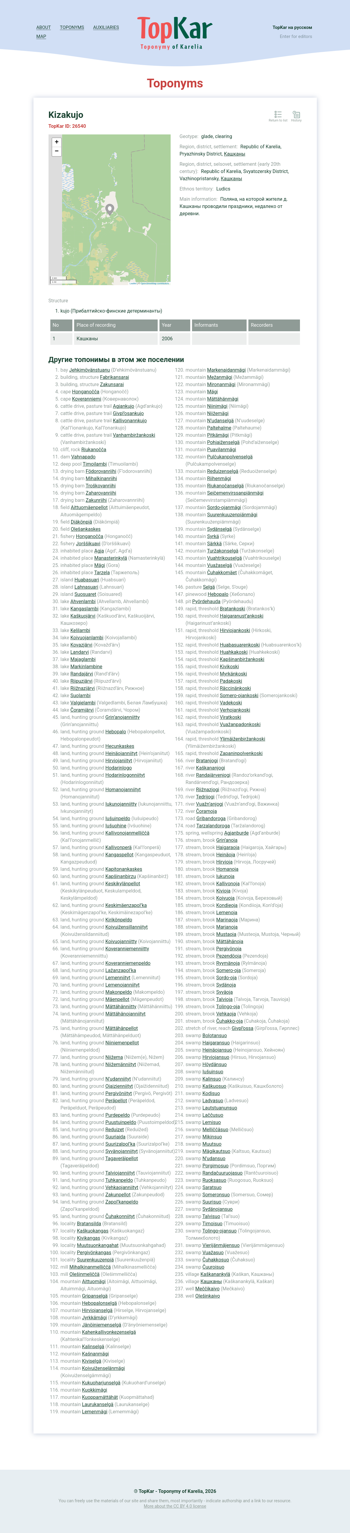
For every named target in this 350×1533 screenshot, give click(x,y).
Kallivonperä (118, 847)
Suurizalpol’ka (120, 1144)
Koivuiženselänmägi (103, 1368)
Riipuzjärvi (82, 681)
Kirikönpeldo (118, 920)
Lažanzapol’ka (120, 970)
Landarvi (80, 652)
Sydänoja (226, 985)
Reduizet (114, 1129)
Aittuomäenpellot (89, 507)
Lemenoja (226, 912)
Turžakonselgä (222, 551)
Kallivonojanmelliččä (127, 833)
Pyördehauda (206, 601)
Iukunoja (225, 876)
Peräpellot (116, 1100)
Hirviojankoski (235, 630)
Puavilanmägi (221, 449)
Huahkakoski (234, 652)
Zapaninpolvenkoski (241, 753)
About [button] (43, 27)
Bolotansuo (214, 1035)
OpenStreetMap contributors (154, 283)
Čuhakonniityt (119, 1216)
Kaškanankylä (215, 1274)
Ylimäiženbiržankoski (242, 739)
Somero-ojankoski (239, 695)
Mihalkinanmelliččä (90, 1267)
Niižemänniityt (120, 1064)
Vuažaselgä (219, 565)
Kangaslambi (85, 609)
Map (41, 36)
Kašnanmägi (95, 1354)
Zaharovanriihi (101, 493)
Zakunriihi (96, 500)
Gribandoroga (211, 818)
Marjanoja (227, 927)
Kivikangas (88, 1238)
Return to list (278, 120)
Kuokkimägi (94, 1390)
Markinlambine (86, 666)
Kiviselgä (91, 1361)
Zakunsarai (112, 384)
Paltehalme (219, 428)
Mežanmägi (219, 377)
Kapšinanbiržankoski (242, 659)
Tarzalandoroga (213, 826)
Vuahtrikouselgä (224, 558)
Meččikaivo (207, 1289)
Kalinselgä (93, 1346)
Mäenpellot (117, 999)
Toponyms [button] (72, 27)
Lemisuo (211, 1122)
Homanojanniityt (122, 789)
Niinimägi (217, 406)
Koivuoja (225, 898)
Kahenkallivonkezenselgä (109, 1332)
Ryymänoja (228, 963)
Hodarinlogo (118, 768)
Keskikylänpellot (122, 883)
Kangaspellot (119, 855)
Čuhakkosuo (215, 1260)
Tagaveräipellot (121, 1158)
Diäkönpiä (81, 522)
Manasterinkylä (110, 558)
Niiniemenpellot (122, 1043)
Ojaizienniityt (119, 1086)
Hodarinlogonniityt (125, 775)
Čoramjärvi (82, 710)
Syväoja (224, 992)
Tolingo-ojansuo (219, 1231)
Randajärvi (82, 674)
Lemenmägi (94, 1412)
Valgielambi (83, 703)
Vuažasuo (212, 1252)
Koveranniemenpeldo (127, 963)
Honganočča (85, 392)
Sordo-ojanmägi (224, 507)
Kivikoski (229, 666)
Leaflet (133, 283)
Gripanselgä (95, 1296)
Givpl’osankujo (128, 413)
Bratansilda (89, 1223)
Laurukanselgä (97, 1404)
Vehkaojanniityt (121, 1187)
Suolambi (81, 695)
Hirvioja (224, 862)
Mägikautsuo (216, 1151)
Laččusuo (212, 1115)
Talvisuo (211, 1216)
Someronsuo (216, 1195)
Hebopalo (115, 732)
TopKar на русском (292, 27)
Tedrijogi (205, 797)
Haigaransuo (216, 1043)
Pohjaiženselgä (223, 442)
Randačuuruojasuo (222, 1173)
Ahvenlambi (83, 601)
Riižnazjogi (207, 789)
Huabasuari (86, 580)
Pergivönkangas (94, 1252)
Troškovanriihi (101, 486)
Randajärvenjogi (213, 775)
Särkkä (214, 543)
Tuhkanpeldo (119, 1180)
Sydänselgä (219, 529)
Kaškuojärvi (83, 616)
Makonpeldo (118, 992)
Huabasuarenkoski (240, 645)
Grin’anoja (226, 840)
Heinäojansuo (217, 1050)
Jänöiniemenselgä (101, 1325)
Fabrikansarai (114, 377)
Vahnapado (83, 457)
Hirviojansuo (215, 1057)
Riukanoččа (93, 449)
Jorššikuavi (88, 543)
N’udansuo (213, 1158)
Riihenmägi (219, 478)
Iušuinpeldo (117, 818)
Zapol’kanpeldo (121, 1202)
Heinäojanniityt (121, 753)
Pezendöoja (228, 956)
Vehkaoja (226, 1014)
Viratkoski (230, 717)
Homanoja (227, 869)
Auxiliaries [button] (106, 27)
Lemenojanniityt (122, 985)
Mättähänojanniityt (125, 1014)
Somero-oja (228, 970)
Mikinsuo (212, 1137)
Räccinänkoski (235, 688)
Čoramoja (206, 811)
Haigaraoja (227, 847)
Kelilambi (80, 630)
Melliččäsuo (215, 1129)
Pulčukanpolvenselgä (230, 457)
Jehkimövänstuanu (89, 370)
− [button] (56, 151)
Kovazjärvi (82, 645)
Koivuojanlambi (87, 638)
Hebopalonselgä (99, 1303)
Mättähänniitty (120, 1006)
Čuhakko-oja (229, 1021)
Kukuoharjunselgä (101, 1383)
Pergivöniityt (118, 1093)
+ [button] (56, 142)
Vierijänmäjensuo (220, 1245)
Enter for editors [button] (296, 36)
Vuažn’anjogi (209, 804)
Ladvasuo (212, 1100)
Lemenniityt (117, 978)
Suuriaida (115, 1137)
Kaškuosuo (214, 1086)
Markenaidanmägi (226, 370)
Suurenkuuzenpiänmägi (232, 515)
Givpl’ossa (242, 1028)
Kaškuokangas (93, 1231)
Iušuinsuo (212, 1072)
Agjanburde (236, 833)
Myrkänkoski (233, 674)
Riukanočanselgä (225, 486)
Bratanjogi (207, 760)
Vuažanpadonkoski (240, 724)
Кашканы (234, 154)
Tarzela (102, 572)
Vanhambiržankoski (134, 435)
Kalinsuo (211, 1079)
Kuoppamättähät (100, 1397)
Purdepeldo (117, 1115)
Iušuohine (115, 826)
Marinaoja (227, 920)
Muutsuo (211, 1144)
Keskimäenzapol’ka (126, 905)
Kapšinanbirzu (120, 876)
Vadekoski (231, 703)
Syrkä (213, 536)
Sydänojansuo (217, 1209)
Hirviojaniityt (118, 760)
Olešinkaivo (207, 1296)
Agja (99, 551)
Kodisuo (211, 1093)
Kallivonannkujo (130, 420)
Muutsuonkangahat (97, 1245)
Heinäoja (225, 855)
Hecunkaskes (119, 746)
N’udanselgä (220, 420)
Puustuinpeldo (120, 1122)
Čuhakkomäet (222, 572)
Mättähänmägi (222, 399)
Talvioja (224, 999)
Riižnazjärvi (83, 688)
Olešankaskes (86, 529)
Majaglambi (83, 659)
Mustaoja (226, 934)
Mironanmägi (221, 384)
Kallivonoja (228, 883)
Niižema (114, 1057)
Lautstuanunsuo (219, 1108)
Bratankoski (232, 609)
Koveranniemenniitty (127, 949)
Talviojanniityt (120, 1173)
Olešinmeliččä (84, 1274)
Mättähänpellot (121, 1028)
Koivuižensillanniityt (126, 927)
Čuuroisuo (213, 1267)
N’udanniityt (118, 1079)
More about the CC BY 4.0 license (175, 1506)
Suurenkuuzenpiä (95, 1260)
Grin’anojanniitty (122, 717)
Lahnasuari (86, 587)
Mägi (99, 565)
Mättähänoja (229, 941)
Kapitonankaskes (123, 869)
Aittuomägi (94, 1281)
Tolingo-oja (228, 1006)
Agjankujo (123, 406)
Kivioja (223, 891)
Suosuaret (85, 594)
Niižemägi (218, 413)
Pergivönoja (228, 949)
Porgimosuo (215, 1166)
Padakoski (231, 681)
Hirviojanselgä (97, 1310)
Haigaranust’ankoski (241, 616)
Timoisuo (212, 1223)
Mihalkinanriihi (101, 478)
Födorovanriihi (101, 471)
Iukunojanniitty (121, 804)
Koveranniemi (86, 399)
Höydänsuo (214, 1064)
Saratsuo (211, 1187)
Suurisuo (211, 1202)
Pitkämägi (218, 435)
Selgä (209, 587)
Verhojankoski (235, 710)
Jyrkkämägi (94, 1318)
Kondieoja (227, 905)
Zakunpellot (118, 1195)
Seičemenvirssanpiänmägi (235, 493)
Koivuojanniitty (121, 941)
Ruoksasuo (214, 1180)
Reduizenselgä (222, 471)
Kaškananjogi (210, 768)
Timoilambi (95, 464)
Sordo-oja (226, 978)
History (296, 120)
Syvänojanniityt (121, 1151)
